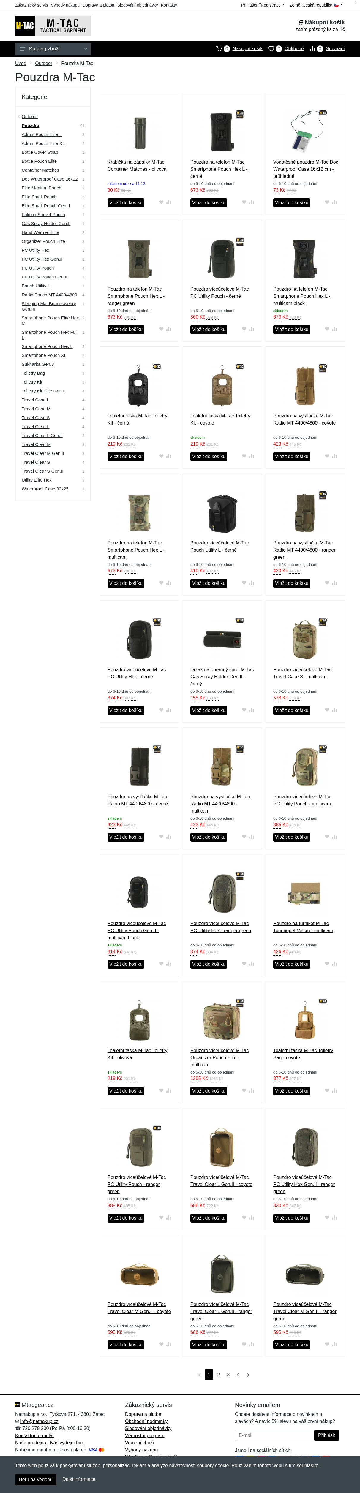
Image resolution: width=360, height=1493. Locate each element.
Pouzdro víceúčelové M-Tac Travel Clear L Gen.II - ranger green (221, 1311)
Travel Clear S (36, 462)
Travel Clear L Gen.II (42, 435)
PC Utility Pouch (38, 267)
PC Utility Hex (35, 250)
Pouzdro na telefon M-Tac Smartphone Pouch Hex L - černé (218, 169)
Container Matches (40, 169)
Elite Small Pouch (39, 196)
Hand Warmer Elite (40, 232)
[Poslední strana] (247, 1374)
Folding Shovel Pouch (43, 214)
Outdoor (43, 63)
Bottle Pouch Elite (39, 161)
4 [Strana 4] (238, 1374)
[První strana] (198, 1374)
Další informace (78, 1479)
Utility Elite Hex (37, 479)
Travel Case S (36, 417)
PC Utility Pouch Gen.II (44, 276)
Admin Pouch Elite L (42, 134)
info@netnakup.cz (39, 1421)
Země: (316, 5)
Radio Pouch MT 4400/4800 (49, 294)
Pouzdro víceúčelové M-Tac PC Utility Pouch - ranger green (137, 1184)
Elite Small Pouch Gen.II (46, 205)
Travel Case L (35, 399)
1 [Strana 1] (209, 1374)
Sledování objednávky (137, 5)
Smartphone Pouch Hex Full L (50, 335)
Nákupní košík (237, 48)
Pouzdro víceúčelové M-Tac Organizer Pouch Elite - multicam (219, 1057)
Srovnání (324, 48)
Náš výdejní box (67, 1442)
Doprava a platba (98, 5)
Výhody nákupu (65, 5)
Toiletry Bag (33, 373)
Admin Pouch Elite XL (43, 143)
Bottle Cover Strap (40, 152)
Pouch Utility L (36, 285)
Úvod (20, 63)
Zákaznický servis (31, 5)
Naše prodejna (30, 1442)
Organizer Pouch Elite (43, 241)
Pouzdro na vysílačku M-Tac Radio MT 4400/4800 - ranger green (304, 550)
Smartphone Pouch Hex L (47, 346)
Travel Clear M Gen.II (43, 453)
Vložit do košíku (126, 202)
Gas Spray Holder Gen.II (46, 223)
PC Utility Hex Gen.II (42, 259)
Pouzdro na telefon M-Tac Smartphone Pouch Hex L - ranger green (136, 296)
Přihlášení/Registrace (263, 5)
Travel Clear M (36, 444)
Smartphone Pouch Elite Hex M (50, 320)
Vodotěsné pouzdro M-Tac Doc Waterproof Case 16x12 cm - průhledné (305, 169)
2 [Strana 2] (218, 1374)
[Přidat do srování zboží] (169, 202)
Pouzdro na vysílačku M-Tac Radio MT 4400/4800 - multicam (220, 803)
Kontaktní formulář (34, 1435)
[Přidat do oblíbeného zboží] (161, 202)
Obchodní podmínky (146, 1421)
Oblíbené (283, 48)
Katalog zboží (53, 49)
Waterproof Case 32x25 (45, 488)
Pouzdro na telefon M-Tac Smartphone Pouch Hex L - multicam (136, 550)
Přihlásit (326, 1435)
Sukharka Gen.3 (38, 364)
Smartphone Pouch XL (44, 355)
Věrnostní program (145, 1435)
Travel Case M (36, 408)
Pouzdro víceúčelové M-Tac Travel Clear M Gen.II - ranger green (305, 1311)
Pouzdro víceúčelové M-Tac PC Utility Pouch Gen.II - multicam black (137, 930)
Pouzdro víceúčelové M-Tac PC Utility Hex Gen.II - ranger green (304, 1184)
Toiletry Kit (32, 381)
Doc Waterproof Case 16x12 (50, 178)
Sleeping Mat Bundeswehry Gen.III (49, 306)
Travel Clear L (36, 426)
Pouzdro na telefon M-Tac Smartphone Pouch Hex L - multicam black (301, 296)
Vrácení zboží (139, 1442)
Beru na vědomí (36, 1479)
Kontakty (169, 5)
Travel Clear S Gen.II (42, 471)
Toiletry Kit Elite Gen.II (44, 390)
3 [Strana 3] (228, 1374)
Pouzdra (30, 125)
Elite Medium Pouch (41, 187)
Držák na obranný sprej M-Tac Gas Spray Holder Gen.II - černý (222, 676)
